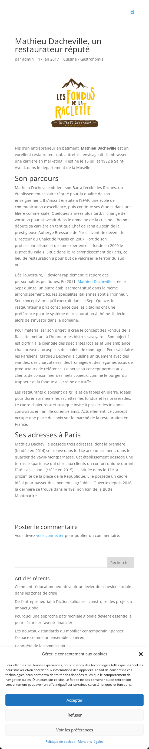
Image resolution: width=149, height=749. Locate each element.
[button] (141, 654)
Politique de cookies (60, 741)
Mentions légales (91, 741)
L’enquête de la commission (40, 645)
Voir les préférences (74, 729)
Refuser (75, 715)
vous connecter (50, 535)
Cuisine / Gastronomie (83, 59)
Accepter (74, 700)
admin (28, 59)
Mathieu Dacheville (95, 281)
